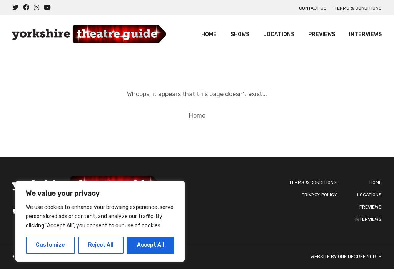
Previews (321, 34)
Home (209, 34)
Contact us (313, 8)
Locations (278, 34)
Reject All (101, 245)
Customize (50, 245)
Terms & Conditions (358, 8)
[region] (100, 221)
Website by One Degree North (346, 256)
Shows (239, 34)
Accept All (150, 245)
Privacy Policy (319, 194)
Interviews (365, 34)
